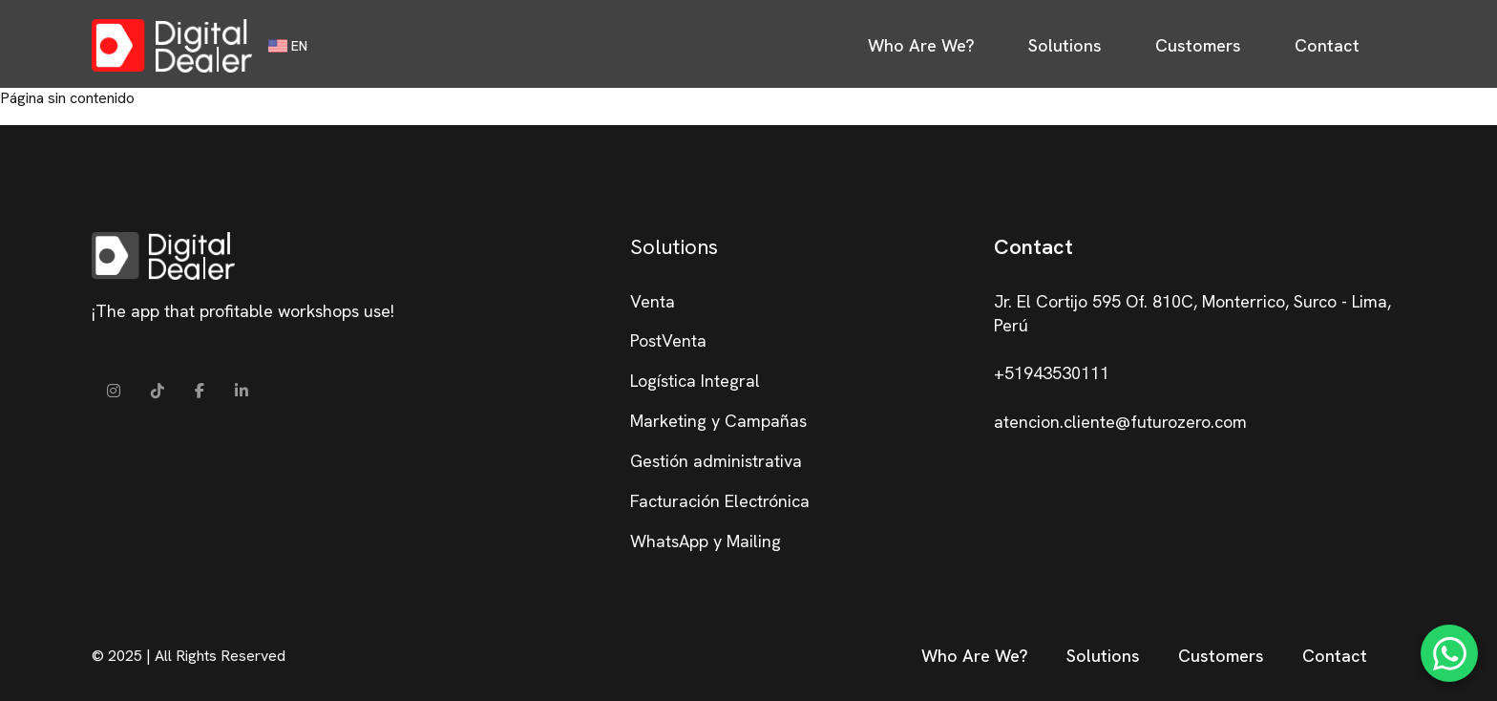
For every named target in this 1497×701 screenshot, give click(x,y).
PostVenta (668, 340)
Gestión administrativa (716, 461)
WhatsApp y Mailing (705, 541)
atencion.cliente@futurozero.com (1120, 422)
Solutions (1065, 45)
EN (287, 45)
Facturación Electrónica (720, 501)
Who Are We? (921, 45)
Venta (652, 301)
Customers (1198, 45)
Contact (1327, 45)
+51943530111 (1051, 373)
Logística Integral (695, 381)
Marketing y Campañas (718, 421)
